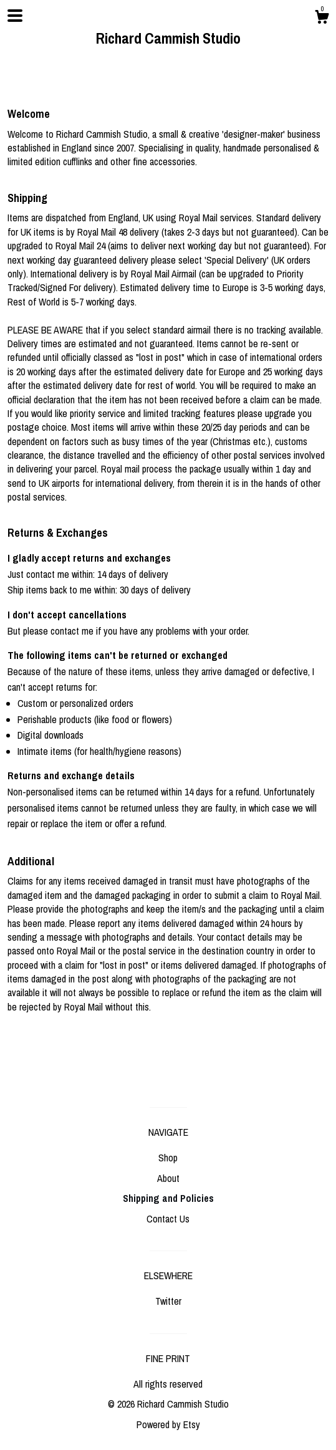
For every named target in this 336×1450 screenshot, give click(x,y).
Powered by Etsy (168, 1424)
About (168, 1178)
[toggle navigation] (14, 15)
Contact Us (168, 1219)
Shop (168, 1157)
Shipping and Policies (168, 1198)
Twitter (168, 1301)
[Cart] (322, 18)
